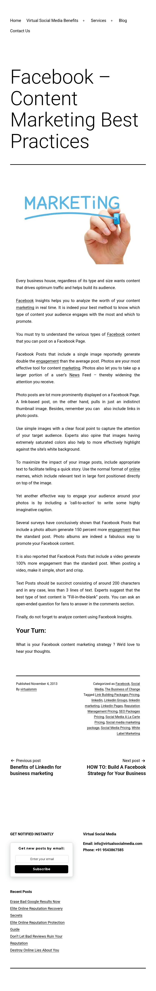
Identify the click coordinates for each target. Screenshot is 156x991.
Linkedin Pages (112, 706)
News (74, 374)
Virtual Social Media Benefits (52, 20)
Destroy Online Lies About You (34, 950)
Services (98, 20)
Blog (123, 20)
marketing (25, 307)
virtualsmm (29, 689)
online (134, 469)
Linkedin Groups (115, 700)
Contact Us (20, 30)
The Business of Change (122, 689)
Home (15, 20)
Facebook (25, 300)
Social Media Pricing (115, 728)
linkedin (97, 700)
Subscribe (41, 869)
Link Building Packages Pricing (117, 695)
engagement (47, 361)
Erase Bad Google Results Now (35, 901)
